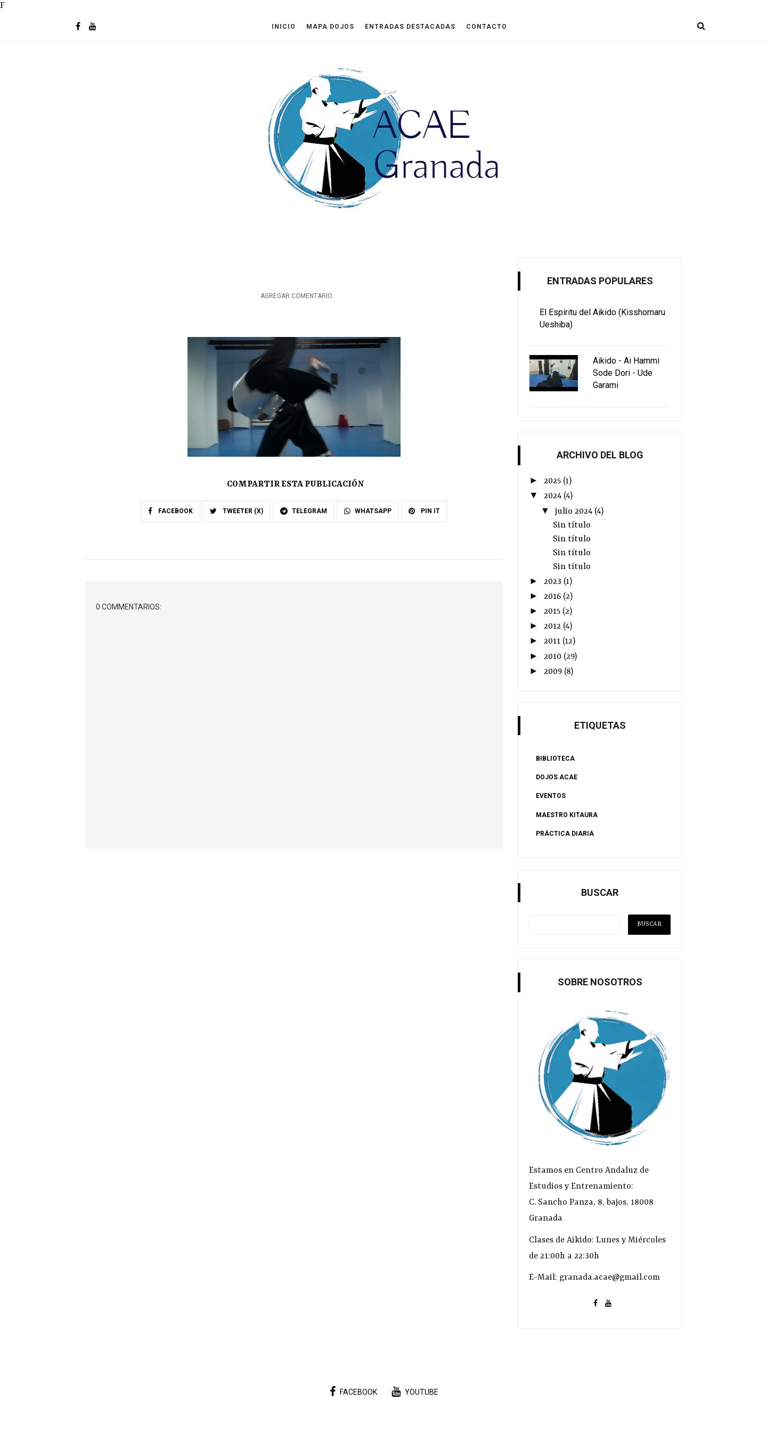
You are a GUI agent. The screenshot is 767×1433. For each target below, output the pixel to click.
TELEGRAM (303, 511)
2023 (554, 582)
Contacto (486, 26)
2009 (554, 672)
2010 (554, 657)
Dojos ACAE (556, 777)
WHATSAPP (367, 511)
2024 (554, 496)
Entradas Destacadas (410, 26)
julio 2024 (574, 511)
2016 (553, 597)
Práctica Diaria (565, 833)
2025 (553, 481)
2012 (553, 626)
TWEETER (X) (236, 511)
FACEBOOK (170, 511)
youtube (414, 1391)
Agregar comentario (296, 296)
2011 (553, 641)
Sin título (572, 525)
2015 (553, 611)
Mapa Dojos (330, 26)
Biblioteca (555, 758)
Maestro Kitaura (567, 815)
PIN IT (424, 511)
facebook (353, 1391)
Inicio (284, 26)
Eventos (551, 796)
